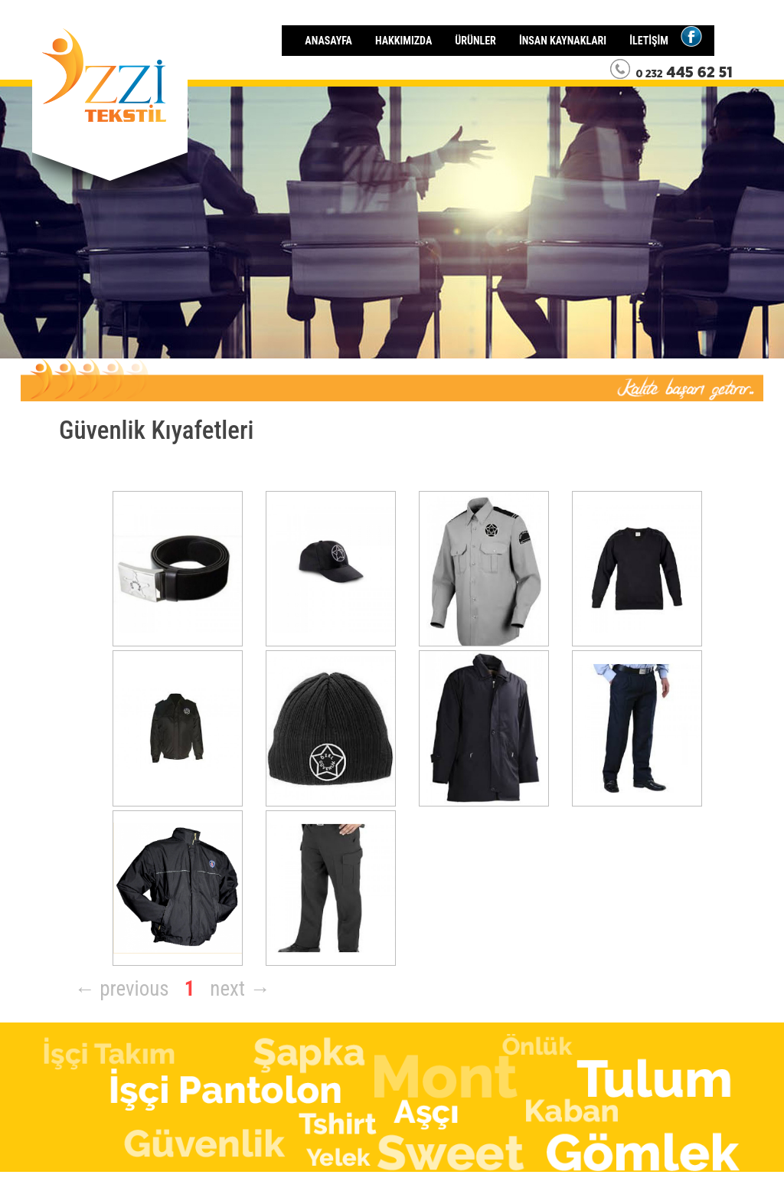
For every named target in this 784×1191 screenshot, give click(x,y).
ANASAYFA (328, 40)
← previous (121, 989)
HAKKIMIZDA (403, 40)
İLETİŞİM (648, 40)
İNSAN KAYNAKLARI (562, 40)
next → (240, 989)
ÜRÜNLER (475, 40)
